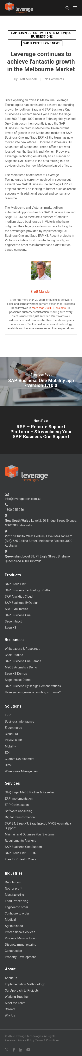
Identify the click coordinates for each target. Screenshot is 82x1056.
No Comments (54, 79)
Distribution (13, 882)
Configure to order (17, 913)
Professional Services (20, 932)
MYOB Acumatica (16, 609)
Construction (13, 951)
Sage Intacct (13, 621)
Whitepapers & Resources (22, 649)
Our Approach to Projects (22, 990)
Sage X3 (10, 628)
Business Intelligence (19, 721)
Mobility (10, 746)
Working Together (17, 997)
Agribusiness (14, 926)
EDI (7, 752)
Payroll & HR (13, 740)
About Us (11, 978)
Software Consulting (18, 811)
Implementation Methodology (25, 984)
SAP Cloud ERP (15, 584)
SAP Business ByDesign (21, 603)
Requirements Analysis (20, 840)
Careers (10, 1009)
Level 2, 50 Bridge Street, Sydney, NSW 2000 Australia (41, 523)
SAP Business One (18, 615)
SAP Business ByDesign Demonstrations (33, 686)
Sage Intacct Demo (18, 680)
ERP (8, 715)
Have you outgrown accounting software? (33, 692)
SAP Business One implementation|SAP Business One (42, 34)
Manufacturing (14, 895)
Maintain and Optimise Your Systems (30, 834)
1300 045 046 (14, 510)
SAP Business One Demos (23, 661)
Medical (10, 919)
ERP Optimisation (17, 805)
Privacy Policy (26, 1040)
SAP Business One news (41, 43)
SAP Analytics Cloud (19, 596)
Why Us (10, 1015)
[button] (75, 8)
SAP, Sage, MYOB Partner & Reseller (29, 792)
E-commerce (13, 728)
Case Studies (14, 655)
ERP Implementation (19, 798)
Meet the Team (15, 1003)
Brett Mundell (27, 79)
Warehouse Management (22, 771)
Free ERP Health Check (20, 859)
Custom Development (19, 759)
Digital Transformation (20, 817)
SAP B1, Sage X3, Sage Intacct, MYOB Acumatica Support (38, 826)
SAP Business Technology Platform (29, 590)
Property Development (20, 957)
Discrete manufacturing (20, 944)
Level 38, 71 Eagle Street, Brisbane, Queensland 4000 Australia (37, 559)
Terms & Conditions (47, 1040)
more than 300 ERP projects (49, 308)
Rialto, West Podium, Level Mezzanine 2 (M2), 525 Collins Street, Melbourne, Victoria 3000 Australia (38, 540)
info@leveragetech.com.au (23, 499)
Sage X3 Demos (16, 673)
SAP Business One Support (23, 847)
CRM (8, 765)
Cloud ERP (12, 734)
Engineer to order (16, 907)
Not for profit (13, 888)
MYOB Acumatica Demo (21, 667)
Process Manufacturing (20, 938)
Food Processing (16, 901)
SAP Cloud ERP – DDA (20, 853)
